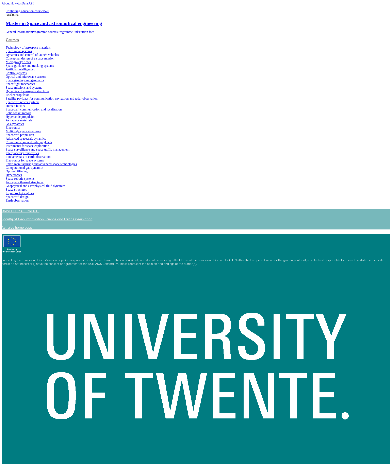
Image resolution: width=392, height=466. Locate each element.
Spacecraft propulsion (20, 135)
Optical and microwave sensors (26, 76)
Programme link (68, 32)
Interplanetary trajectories (22, 153)
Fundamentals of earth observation (28, 156)
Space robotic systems (20, 178)
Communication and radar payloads (29, 142)
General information (19, 32)
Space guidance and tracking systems (30, 65)
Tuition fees (86, 32)
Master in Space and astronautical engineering (54, 23)
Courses (12, 40)
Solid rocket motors (18, 113)
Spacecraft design (17, 197)
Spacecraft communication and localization (34, 109)
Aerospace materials (19, 120)
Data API (28, 3)
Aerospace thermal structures (25, 182)
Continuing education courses (25, 11)
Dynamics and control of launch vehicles (32, 54)
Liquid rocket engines (20, 193)
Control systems (16, 73)
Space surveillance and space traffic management (37, 149)
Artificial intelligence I (20, 69)
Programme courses (45, 32)
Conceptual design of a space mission (30, 58)
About (6, 3)
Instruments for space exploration (27, 146)
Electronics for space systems (25, 160)
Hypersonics (14, 175)
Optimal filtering (17, 171)
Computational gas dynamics (24, 167)
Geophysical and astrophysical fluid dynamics (35, 186)
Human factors (15, 105)
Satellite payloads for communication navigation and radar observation (52, 98)
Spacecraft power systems (22, 102)
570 (46, 11)
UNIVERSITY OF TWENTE (20, 211)
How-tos (16, 3)
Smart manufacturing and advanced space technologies (41, 164)
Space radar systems (19, 51)
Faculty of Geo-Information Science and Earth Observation (47, 219)
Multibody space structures (23, 131)
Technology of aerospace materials (28, 47)
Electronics (13, 127)
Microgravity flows (18, 62)
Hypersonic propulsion (20, 116)
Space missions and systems (24, 87)
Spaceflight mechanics (20, 84)
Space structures (16, 189)
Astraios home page (17, 227)
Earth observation (17, 200)
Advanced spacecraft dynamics (26, 138)
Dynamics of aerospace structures (27, 91)
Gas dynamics (15, 124)
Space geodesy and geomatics (25, 80)
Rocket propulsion (18, 95)
